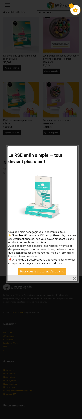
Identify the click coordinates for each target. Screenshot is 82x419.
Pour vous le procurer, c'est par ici (42, 271)
